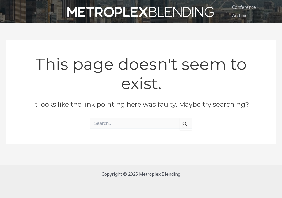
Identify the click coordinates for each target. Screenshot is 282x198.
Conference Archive (244, 11)
